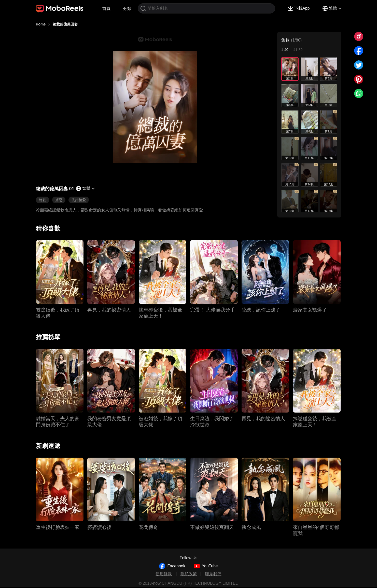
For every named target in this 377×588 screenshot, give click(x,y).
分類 (127, 8)
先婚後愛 (79, 200)
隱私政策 (188, 574)
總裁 (42, 200)
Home (41, 24)
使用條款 (164, 574)
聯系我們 (213, 574)
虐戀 (58, 200)
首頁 (106, 8)
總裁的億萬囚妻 (65, 24)
